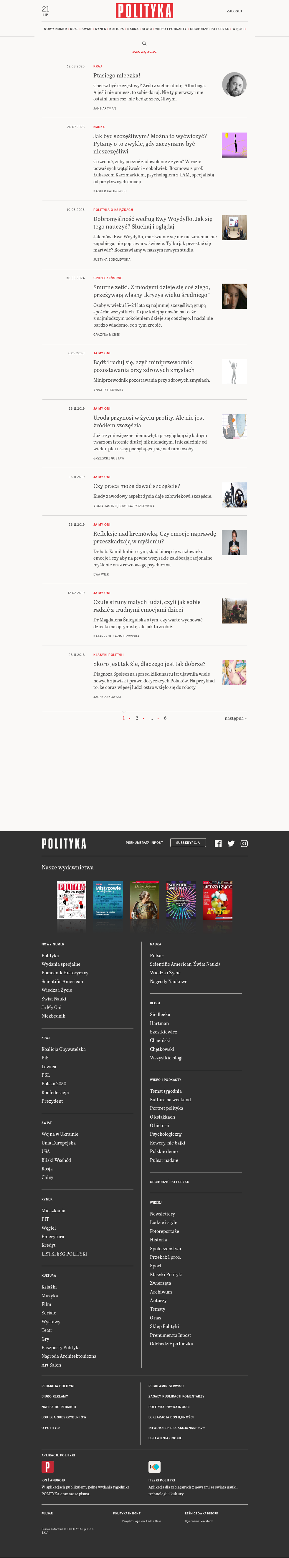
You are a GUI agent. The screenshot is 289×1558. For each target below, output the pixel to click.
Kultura (116, 29)
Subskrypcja (188, 843)
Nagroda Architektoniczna (69, 1356)
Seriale (49, 1313)
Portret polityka (166, 1108)
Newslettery (162, 1213)
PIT (45, 1219)
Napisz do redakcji (59, 1407)
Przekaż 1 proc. (165, 1257)
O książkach (162, 1117)
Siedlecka (160, 1014)
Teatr (47, 1330)
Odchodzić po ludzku (209, 29)
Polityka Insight (127, 1514)
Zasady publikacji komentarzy (176, 1397)
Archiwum (161, 1292)
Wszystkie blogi (166, 1057)
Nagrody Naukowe (168, 981)
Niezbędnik (53, 1016)
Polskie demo (164, 1151)
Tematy (157, 1309)
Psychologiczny (166, 1134)
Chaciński (160, 1040)
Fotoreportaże (164, 1231)
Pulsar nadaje (164, 1160)
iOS (44, 1481)
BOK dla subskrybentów (64, 1418)
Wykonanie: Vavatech (199, 1521)
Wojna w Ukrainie (60, 1134)
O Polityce (51, 1428)
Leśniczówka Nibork (201, 1514)
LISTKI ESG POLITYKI (64, 1254)
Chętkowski (162, 1049)
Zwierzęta (160, 1283)
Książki (49, 1287)
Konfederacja (55, 1092)
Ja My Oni (52, 1007)
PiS (45, 1057)
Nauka (133, 29)
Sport (155, 1266)
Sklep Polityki (164, 1326)
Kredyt (49, 1245)
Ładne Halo (153, 1521)
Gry (45, 1339)
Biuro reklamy (55, 1397)
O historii (159, 1125)
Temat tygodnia (166, 1091)
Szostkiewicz (163, 1031)
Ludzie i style (163, 1222)
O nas (155, 1317)
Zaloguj (234, 11)
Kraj (74, 29)
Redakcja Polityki (58, 1386)
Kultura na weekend (170, 1099)
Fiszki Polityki (161, 1481)
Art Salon (51, 1365)
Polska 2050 (54, 1084)
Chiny (47, 1177)
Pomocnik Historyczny (65, 973)
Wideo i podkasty (171, 29)
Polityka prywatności (169, 1407)
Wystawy (51, 1321)
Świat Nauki (54, 998)
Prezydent (52, 1101)
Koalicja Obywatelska (64, 1049)
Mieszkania (53, 1210)
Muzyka (50, 1295)
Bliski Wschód (56, 1160)
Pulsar (157, 955)
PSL (46, 1075)
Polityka (50, 955)
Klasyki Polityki (166, 1274)
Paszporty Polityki (61, 1347)
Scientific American (62, 981)
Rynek (100, 29)
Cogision (139, 1521)
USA (46, 1151)
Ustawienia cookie (165, 1438)
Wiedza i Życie (57, 990)
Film (46, 1304)
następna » (236, 718)
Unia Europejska (59, 1142)
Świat (87, 29)
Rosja (47, 1168)
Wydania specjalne (61, 964)
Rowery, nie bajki (167, 1142)
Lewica (49, 1066)
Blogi (147, 29)
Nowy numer (55, 29)
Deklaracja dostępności (171, 1418)
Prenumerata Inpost (144, 843)
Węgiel (49, 1228)
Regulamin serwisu (166, 1386)
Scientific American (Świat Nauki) (185, 964)
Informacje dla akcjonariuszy (176, 1428)
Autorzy (158, 1300)
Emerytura (53, 1236)
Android (57, 1481)
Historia (158, 1239)
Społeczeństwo (165, 1248)
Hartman (159, 1023)
